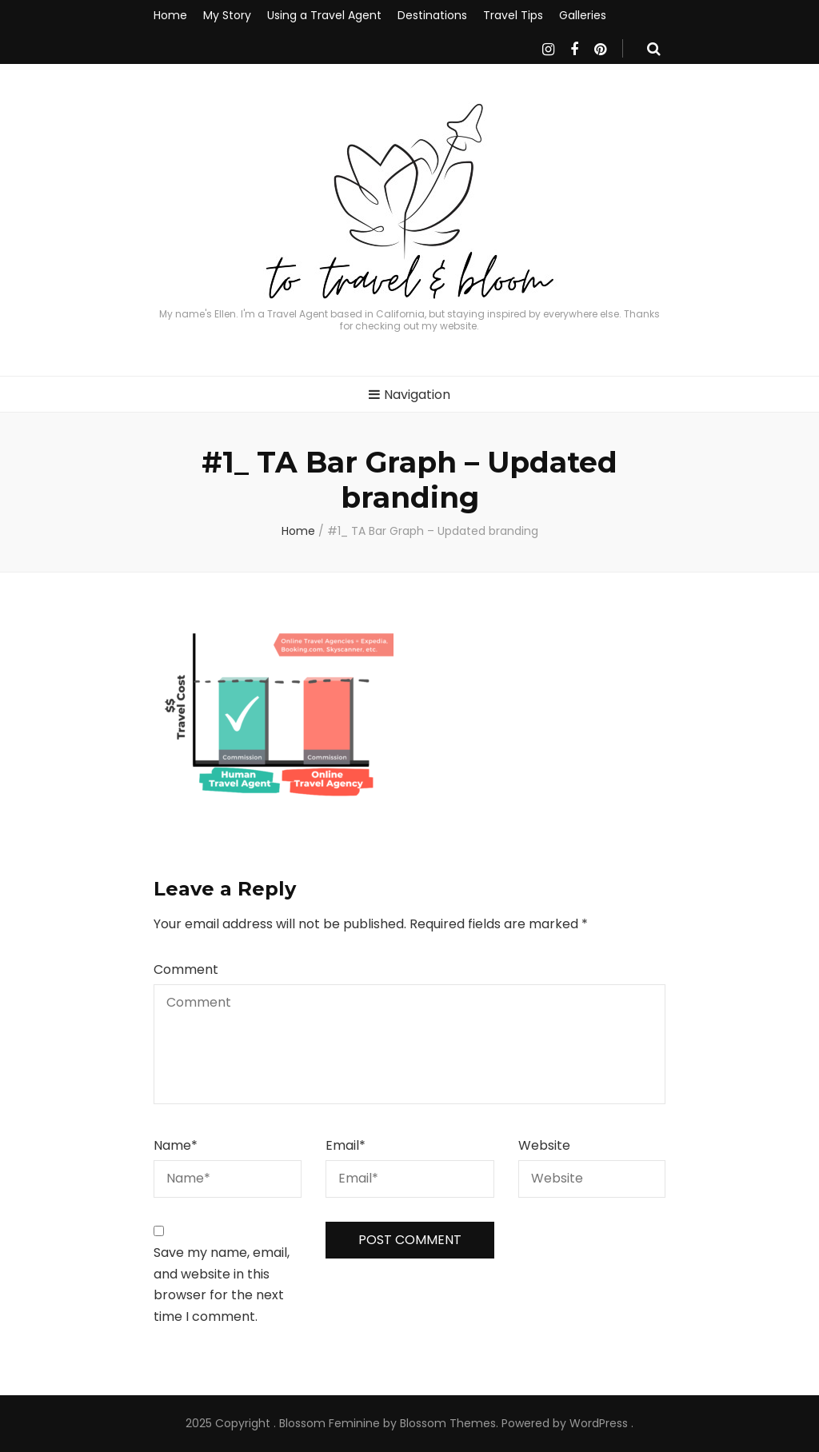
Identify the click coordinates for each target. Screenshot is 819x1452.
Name (176, 1145)
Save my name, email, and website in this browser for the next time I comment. (222, 1284)
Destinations (432, 15)
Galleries (582, 15)
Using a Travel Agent (324, 15)
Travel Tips (513, 15)
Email (346, 1145)
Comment (186, 969)
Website (544, 1145)
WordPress (598, 1423)
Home (170, 15)
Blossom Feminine (329, 1423)
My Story (227, 15)
